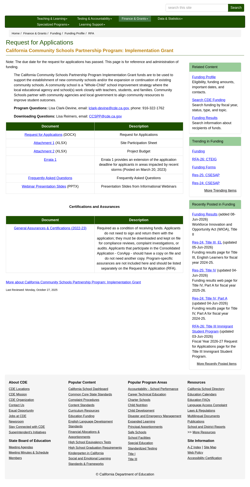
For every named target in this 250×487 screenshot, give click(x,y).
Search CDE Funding (208, 100)
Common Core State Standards (90, 394)
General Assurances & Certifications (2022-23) (50, 228)
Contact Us (16, 405)
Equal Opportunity (21, 410)
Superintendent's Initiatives (27, 432)
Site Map (210, 447)
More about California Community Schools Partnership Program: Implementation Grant (73, 282)
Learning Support (92, 24)
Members (15, 458)
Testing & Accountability (94, 18)
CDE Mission (18, 394)
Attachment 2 (50, 151)
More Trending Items (220, 190)
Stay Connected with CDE (27, 426)
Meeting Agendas (21, 447)
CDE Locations (19, 389)
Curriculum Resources (83, 410)
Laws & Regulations (201, 410)
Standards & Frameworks (86, 464)
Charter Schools (139, 400)
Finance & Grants (135, 18)
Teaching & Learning (52, 18)
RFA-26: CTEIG (204, 159)
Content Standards (81, 405)
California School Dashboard (88, 389)
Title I (132, 454)
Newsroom (16, 421)
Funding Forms (204, 167)
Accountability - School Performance (153, 389)
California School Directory (206, 389)
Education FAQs (199, 400)
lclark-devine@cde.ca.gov (109, 108)
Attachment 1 (50, 143)
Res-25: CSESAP (206, 175)
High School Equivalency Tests (89, 442)
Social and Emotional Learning (89, 458)
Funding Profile (75, 33)
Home (16, 33)
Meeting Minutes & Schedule (29, 452)
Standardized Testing (142, 448)
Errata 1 (50, 160)
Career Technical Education (147, 394)
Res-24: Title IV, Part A (209, 298)
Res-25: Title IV (204, 270)
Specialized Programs (53, 24)
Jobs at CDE (17, 416)
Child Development (141, 410)
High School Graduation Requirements (95, 447)
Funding (55, 33)
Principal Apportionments (145, 426)
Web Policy (195, 452)
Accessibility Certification (205, 458)
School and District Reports (206, 426)
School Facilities (139, 437)
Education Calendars (202, 394)
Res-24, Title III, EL (207, 242)
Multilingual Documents (204, 416)
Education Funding (81, 416)
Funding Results (205, 118)
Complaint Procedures (83, 400)
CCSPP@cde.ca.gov (105, 116)
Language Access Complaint (207, 405)
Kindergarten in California (86, 453)
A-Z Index (194, 447)
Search (236, 8)
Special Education (140, 443)
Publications (196, 421)
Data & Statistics (170, 18)
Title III (132, 459)
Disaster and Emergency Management (154, 416)
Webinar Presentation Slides (50, 186)
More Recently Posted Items (217, 363)
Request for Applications (50, 135)
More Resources (204, 432)
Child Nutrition (137, 405)
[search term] (197, 8)
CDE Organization (21, 400)
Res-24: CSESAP (206, 183)
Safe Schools (137, 432)
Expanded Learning (141, 421)
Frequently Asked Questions (50, 178)
